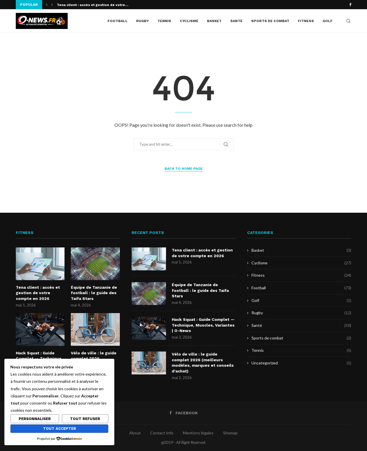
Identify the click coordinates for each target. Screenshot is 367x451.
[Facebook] (350, 4)
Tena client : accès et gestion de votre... (92, 5)
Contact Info (161, 432)
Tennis (164, 21)
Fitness (306, 21)
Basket (214, 21)
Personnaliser (35, 419)
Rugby (142, 21)
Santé (236, 21)
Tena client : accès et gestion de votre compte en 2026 (38, 293)
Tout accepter (59, 428)
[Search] (348, 20)
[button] (46, 4)
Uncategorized (301, 363)
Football (118, 21)
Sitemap (230, 432)
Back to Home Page (184, 169)
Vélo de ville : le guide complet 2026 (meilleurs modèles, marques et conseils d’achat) (203, 362)
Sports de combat (270, 21)
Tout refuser (85, 419)
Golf (328, 21)
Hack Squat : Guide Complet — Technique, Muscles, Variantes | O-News (203, 325)
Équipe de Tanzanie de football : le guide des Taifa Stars (94, 293)
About (135, 432)
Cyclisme (189, 21)
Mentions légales (198, 432)
